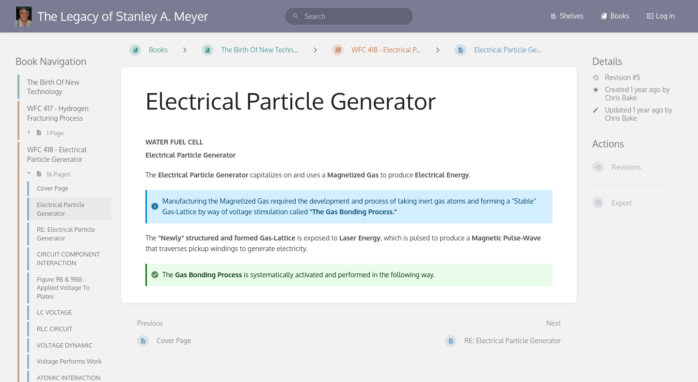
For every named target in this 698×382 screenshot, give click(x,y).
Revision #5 (616, 77)
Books (615, 16)
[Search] (295, 16)
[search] (349, 16)
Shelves (567, 16)
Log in (661, 16)
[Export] (637, 202)
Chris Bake (621, 98)
